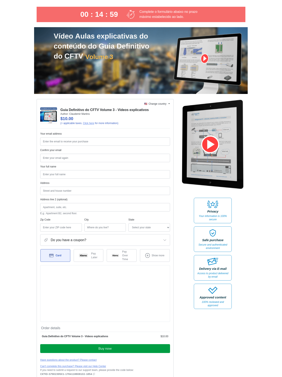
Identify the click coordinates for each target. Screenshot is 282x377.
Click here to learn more (90, 331)
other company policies (65, 345)
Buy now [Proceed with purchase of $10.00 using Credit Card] (105, 299)
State (109, 219)
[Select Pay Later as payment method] (88, 255)
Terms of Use (152, 342)
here (79, 353)
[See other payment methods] (155, 255)
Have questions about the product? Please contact (68, 310)
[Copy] (66, 324)
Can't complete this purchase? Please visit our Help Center (73, 316)
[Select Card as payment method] (55, 255)
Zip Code (45, 219)
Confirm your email (50, 150)
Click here (88, 123)
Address (44, 183)
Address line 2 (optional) (53, 199)
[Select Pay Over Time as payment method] (121, 255)
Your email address (51, 133)
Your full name (48, 166)
